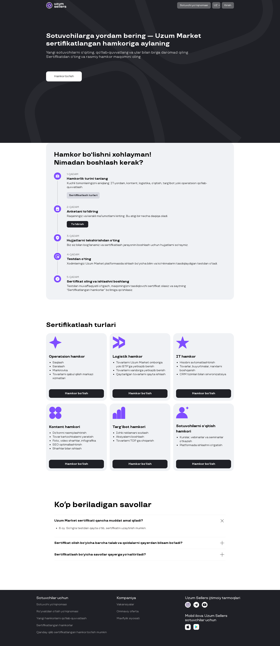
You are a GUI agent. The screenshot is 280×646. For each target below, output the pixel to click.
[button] (64, 76)
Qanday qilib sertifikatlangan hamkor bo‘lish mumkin (71, 632)
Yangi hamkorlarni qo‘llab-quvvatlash (61, 618)
